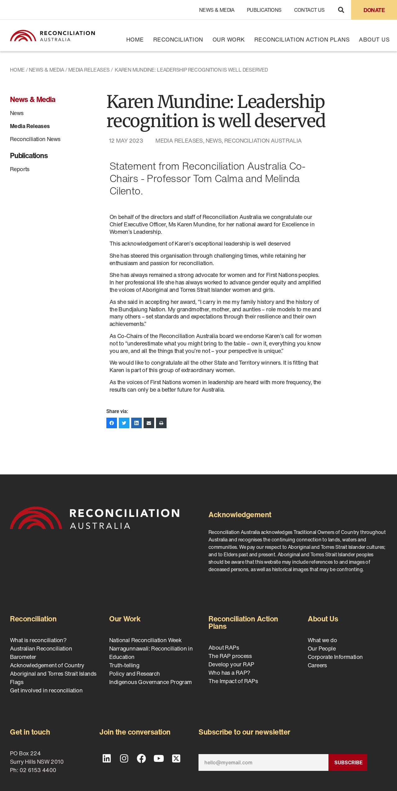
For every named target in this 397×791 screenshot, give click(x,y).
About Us (374, 39)
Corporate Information (335, 657)
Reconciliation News (35, 139)
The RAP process (230, 656)
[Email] (263, 762)
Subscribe (348, 762)
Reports (19, 169)
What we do (322, 640)
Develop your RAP (231, 664)
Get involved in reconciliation (46, 690)
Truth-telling (124, 665)
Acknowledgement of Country (47, 665)
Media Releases (89, 69)
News (17, 113)
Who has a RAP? (229, 673)
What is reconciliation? (38, 640)
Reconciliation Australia (263, 140)
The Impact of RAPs (233, 681)
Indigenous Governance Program (150, 682)
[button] (341, 9)
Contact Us (309, 10)
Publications (264, 10)
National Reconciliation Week (145, 640)
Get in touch (30, 731)
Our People (322, 648)
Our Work (228, 39)
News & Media (216, 10)
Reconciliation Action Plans (302, 39)
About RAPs (223, 647)
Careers (317, 665)
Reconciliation (178, 39)
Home (135, 39)
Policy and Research (134, 673)
